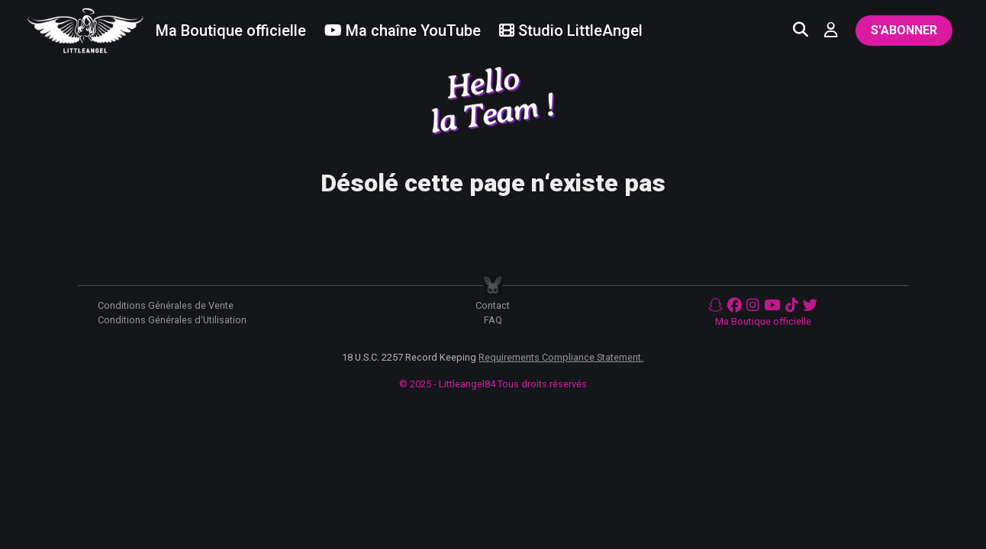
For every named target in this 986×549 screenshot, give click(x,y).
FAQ (493, 320)
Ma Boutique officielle (763, 321)
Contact (492, 305)
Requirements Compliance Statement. (560, 357)
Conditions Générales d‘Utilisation (172, 320)
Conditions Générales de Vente (166, 305)
